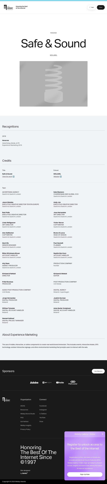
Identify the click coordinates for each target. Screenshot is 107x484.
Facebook (43, 406)
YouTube (42, 417)
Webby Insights (25, 425)
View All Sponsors (98, 371)
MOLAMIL (53, 55)
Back (91, 7)
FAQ (21, 417)
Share (100, 7)
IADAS (22, 406)
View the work (7, 176)
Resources (24, 410)
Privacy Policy (25, 429)
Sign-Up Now (84, 474)
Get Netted (24, 421)
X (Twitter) (43, 414)
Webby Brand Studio (27, 414)
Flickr (41, 421)
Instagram (43, 410)
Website (56, 176)
